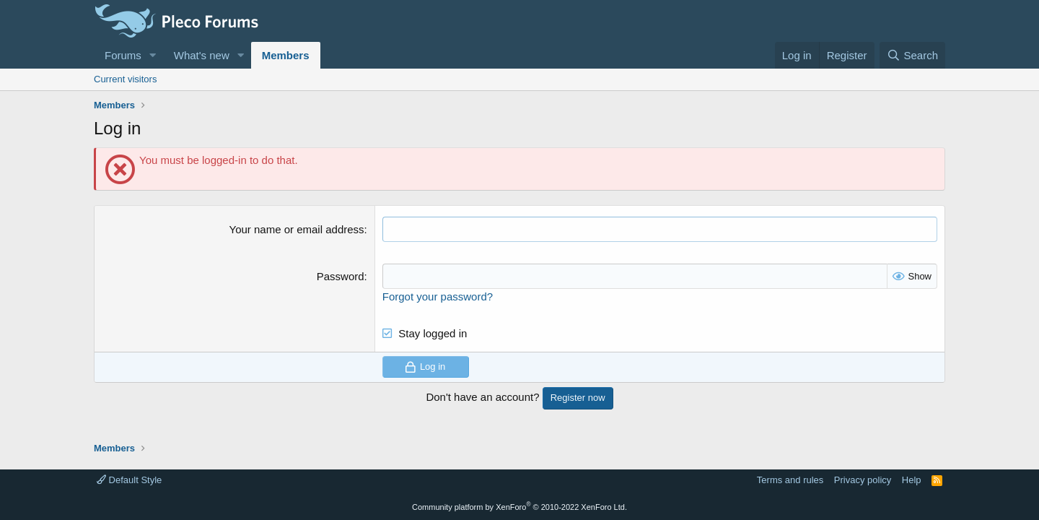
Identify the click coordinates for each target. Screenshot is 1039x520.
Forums (123, 55)
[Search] (912, 55)
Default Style (129, 479)
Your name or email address (296, 229)
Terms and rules (790, 479)
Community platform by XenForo (519, 507)
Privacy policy (862, 479)
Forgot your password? (437, 296)
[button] (153, 55)
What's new (201, 55)
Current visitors (125, 79)
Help (911, 479)
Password (340, 276)
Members (286, 55)
